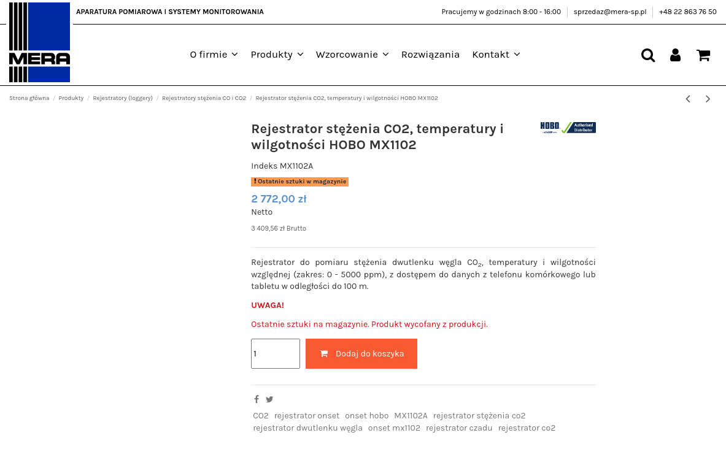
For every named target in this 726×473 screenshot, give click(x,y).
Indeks (264, 166)
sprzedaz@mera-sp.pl (611, 11)
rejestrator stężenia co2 (479, 415)
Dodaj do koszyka (361, 353)
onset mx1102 (394, 428)
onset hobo (366, 415)
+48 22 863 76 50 (688, 11)
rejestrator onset (306, 415)
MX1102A (411, 415)
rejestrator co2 (527, 428)
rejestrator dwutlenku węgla (308, 428)
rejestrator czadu (459, 428)
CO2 (261, 415)
